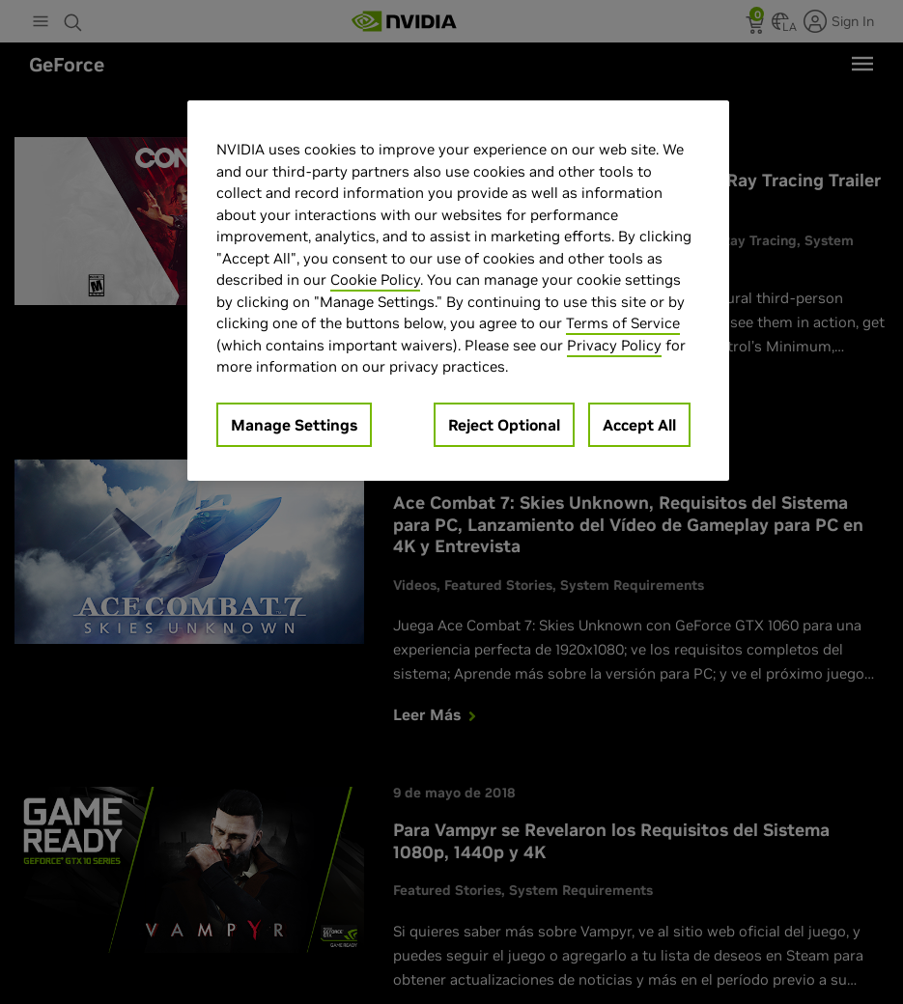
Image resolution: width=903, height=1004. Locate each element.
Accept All (639, 424)
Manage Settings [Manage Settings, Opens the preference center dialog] (294, 424)
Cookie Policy (375, 279)
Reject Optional (504, 424)
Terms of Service (623, 323)
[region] (458, 290)
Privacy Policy (614, 345)
